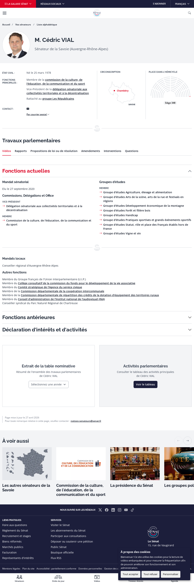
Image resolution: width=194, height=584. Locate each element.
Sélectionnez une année (46, 384)
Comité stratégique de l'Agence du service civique (50, 287)
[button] (187, 441)
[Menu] (4, 13)
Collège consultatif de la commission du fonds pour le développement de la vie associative (76, 283)
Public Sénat (58, 547)
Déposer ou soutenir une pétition (72, 541)
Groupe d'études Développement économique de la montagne (143, 205)
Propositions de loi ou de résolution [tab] (54, 151)
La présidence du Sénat (131, 485)
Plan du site (28, 568)
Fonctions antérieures (28, 317)
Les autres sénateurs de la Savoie (26, 487)
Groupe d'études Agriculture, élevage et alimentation (137, 192)
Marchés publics (12, 547)
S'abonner (159, 3)
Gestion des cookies (114, 568)
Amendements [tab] (90, 151)
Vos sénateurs (23, 24)
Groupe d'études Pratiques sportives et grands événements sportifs (147, 220)
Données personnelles (90, 568)
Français (184, 2)
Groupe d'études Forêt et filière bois (126, 210)
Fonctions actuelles (26, 171)
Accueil (6, 24)
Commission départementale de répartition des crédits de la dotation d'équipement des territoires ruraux (90, 295)
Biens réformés (12, 541)
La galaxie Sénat (17, 3)
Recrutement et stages (16, 536)
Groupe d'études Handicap (120, 215)
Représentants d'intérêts (18, 558)
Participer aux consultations (68, 536)
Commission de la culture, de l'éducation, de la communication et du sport (81, 490)
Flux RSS (56, 558)
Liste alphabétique (47, 24)
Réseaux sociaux (51, 3)
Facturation (9, 552)
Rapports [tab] (21, 151)
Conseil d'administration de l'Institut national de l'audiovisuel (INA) (61, 299)
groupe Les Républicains (58, 98)
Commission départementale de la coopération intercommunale (62, 291)
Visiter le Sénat (60, 525)
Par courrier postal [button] (38, 114)
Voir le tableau (145, 384)
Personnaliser (170, 574)
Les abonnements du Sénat (68, 530)
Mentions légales (11, 568)
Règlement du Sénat (15, 530)
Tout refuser (150, 574)
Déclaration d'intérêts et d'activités (44, 330)
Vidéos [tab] (6, 151)
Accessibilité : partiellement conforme (56, 568)
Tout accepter (130, 574)
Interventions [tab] (112, 151)
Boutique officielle (62, 552)
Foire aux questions (14, 525)
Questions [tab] (131, 151)
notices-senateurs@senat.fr (86, 421)
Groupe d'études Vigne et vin (122, 233)
